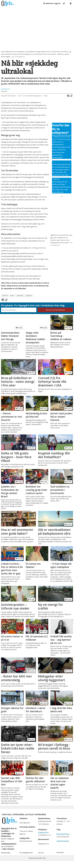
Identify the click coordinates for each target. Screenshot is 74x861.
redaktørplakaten (8, 844)
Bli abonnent (48, 3)
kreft (12, 295)
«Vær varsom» (8, 849)
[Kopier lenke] (71, 95)
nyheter (5, 295)
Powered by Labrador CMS (37, 858)
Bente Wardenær (63, 834)
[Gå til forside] (21, 3)
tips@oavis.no (43, 832)
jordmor (20, 295)
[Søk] (64, 3)
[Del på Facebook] (68, 95)
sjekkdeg (29, 295)
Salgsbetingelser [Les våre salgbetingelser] (63, 841)
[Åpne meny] (70, 3)
